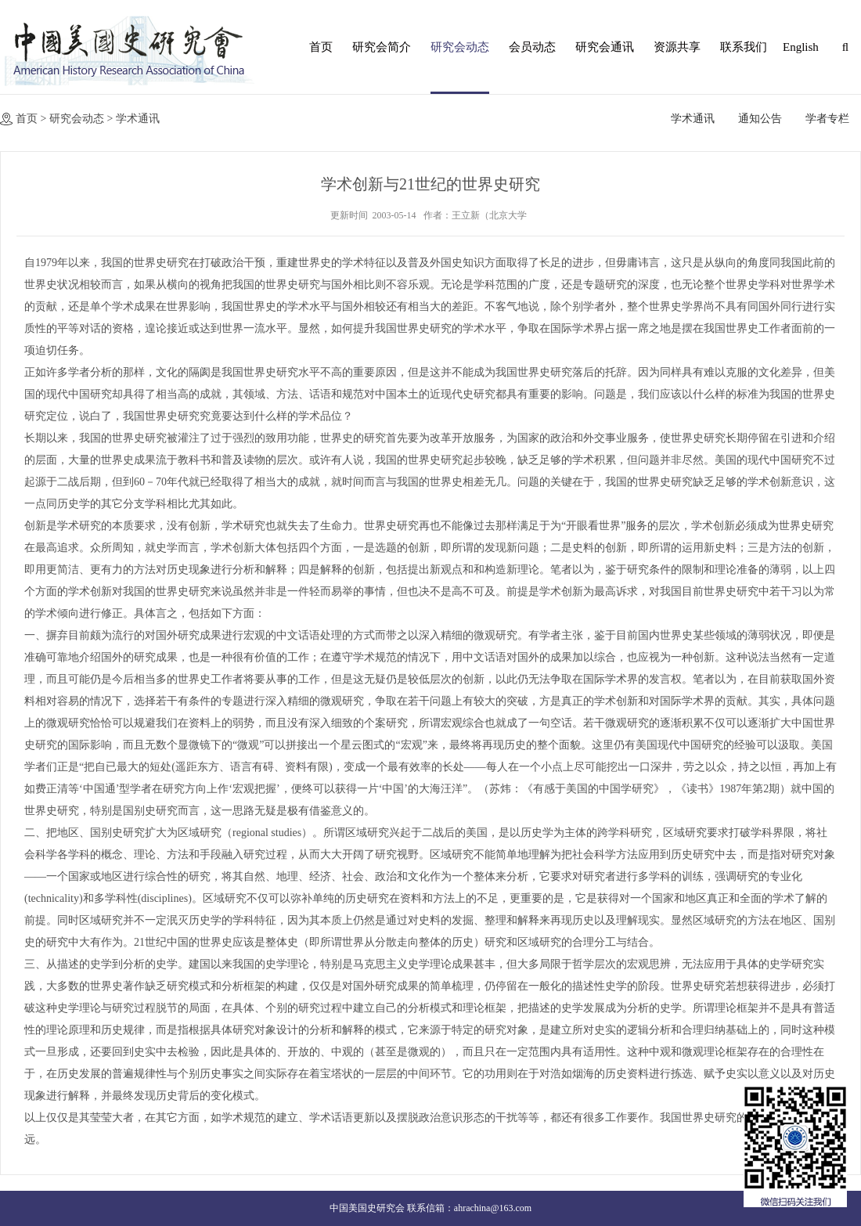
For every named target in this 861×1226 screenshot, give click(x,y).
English (798, 47)
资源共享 (677, 47)
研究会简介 (381, 47)
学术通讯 (138, 118)
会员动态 (532, 47)
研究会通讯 (604, 47)
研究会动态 (459, 47)
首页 (321, 47)
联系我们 (743, 47)
